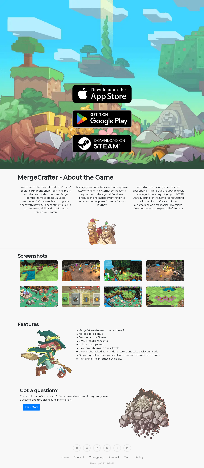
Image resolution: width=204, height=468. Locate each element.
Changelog (96, 457)
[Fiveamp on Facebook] (107, 447)
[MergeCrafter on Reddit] (127, 447)
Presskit (114, 457)
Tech (127, 457)
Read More (31, 407)
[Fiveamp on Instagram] (117, 447)
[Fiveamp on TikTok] (97, 447)
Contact (79, 457)
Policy (139, 457)
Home (65, 457)
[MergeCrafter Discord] (76, 447)
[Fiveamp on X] (86, 447)
